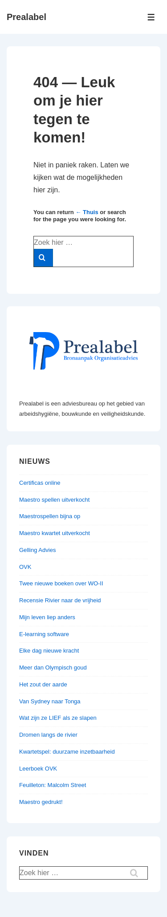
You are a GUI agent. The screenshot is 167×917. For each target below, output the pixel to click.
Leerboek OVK (38, 768)
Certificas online (40, 482)
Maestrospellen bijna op (49, 516)
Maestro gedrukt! (41, 802)
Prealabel (26, 17)
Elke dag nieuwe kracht (49, 650)
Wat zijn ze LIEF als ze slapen (58, 717)
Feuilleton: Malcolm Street (52, 785)
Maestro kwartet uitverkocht (54, 533)
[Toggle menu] (151, 17)
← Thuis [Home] (86, 212)
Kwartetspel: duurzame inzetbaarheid (67, 751)
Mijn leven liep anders (47, 617)
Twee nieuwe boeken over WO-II (61, 583)
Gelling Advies (37, 550)
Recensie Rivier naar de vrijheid (60, 600)
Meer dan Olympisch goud (53, 667)
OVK (25, 567)
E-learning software (44, 634)
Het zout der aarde (43, 684)
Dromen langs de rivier (48, 734)
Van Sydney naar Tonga (50, 701)
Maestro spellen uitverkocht (54, 499)
